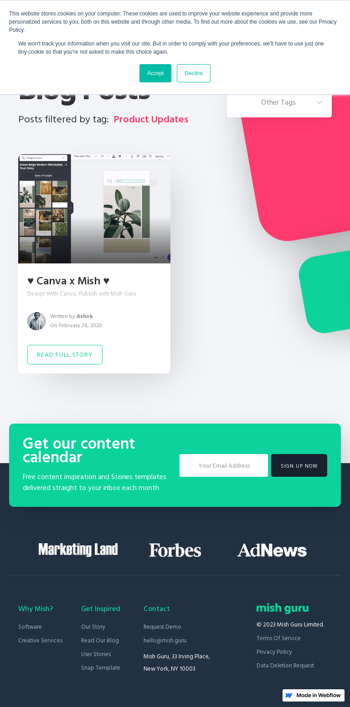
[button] (279, 102)
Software (30, 627)
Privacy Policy (274, 652)
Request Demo (162, 627)
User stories (96, 654)
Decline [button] (194, 73)
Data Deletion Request (285, 666)
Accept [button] (155, 73)
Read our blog (100, 640)
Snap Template (100, 668)
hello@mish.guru (165, 640)
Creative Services (40, 640)
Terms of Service (279, 638)
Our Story (93, 627)
